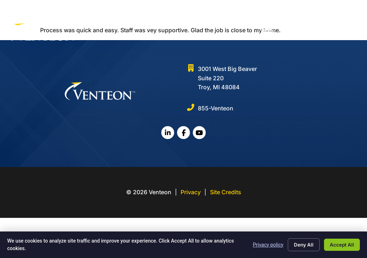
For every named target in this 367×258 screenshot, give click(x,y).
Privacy (191, 192)
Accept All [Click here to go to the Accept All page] (340, 245)
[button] (353, 33)
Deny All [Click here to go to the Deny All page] (300, 245)
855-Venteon (215, 108)
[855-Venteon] (190, 107)
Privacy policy (264, 244)
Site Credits (225, 192)
